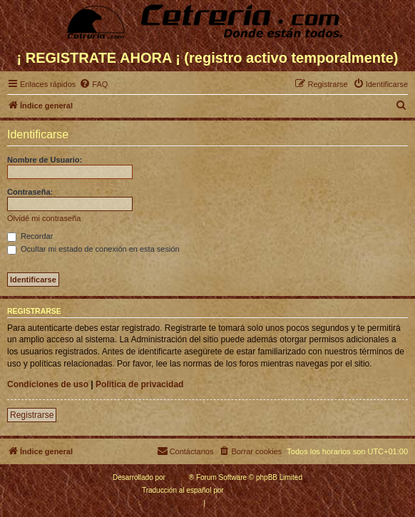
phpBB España (249, 490)
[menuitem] (93, 84)
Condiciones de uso (47, 384)
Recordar (30, 236)
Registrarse (31, 415)
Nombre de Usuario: (44, 159)
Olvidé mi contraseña (44, 218)
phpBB (178, 477)
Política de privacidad (139, 384)
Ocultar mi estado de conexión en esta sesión (93, 249)
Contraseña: (30, 192)
